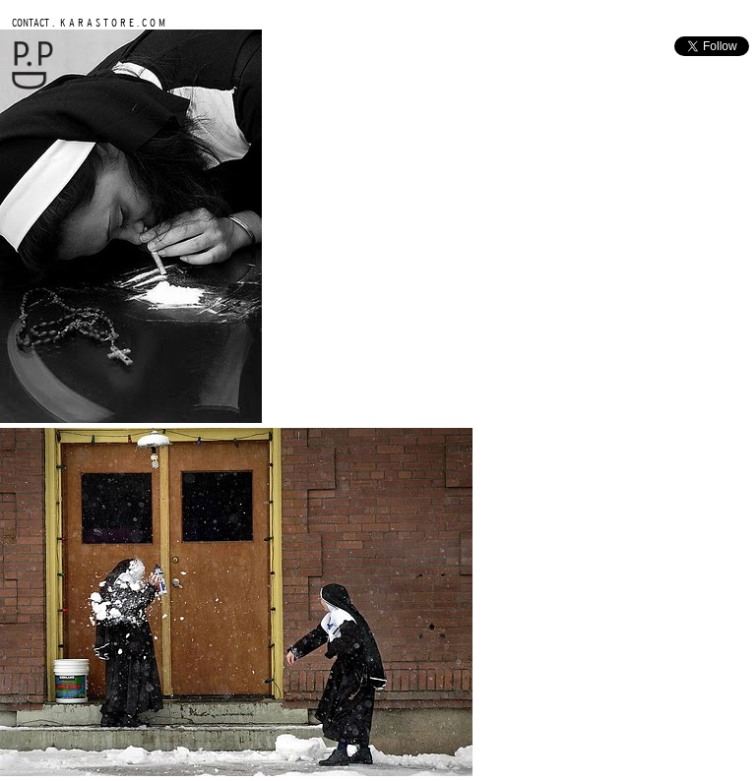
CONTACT (30, 22)
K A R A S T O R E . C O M (111, 22)
